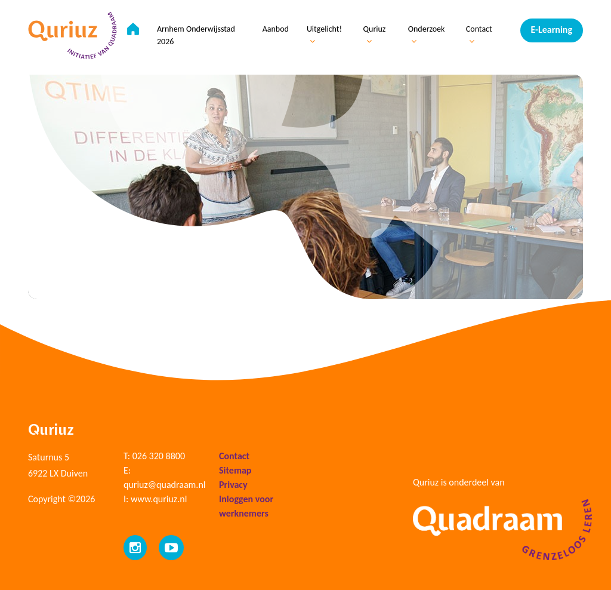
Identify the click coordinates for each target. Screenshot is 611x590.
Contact (479, 34)
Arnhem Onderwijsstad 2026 (196, 35)
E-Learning (551, 29)
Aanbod (276, 29)
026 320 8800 (158, 456)
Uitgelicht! (324, 34)
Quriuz (374, 34)
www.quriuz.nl (159, 499)
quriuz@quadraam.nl (164, 484)
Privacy (233, 484)
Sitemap (235, 470)
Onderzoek (426, 34)
